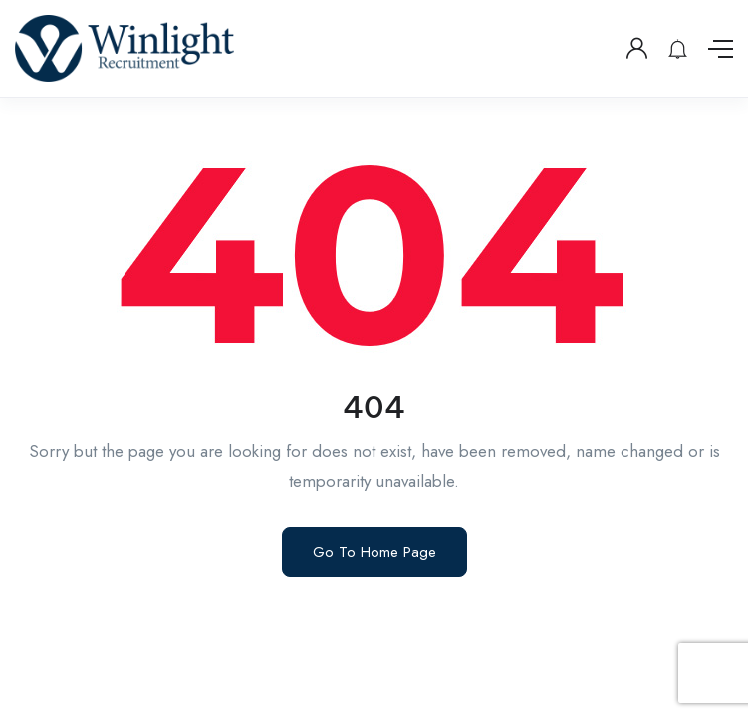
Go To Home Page (374, 552)
